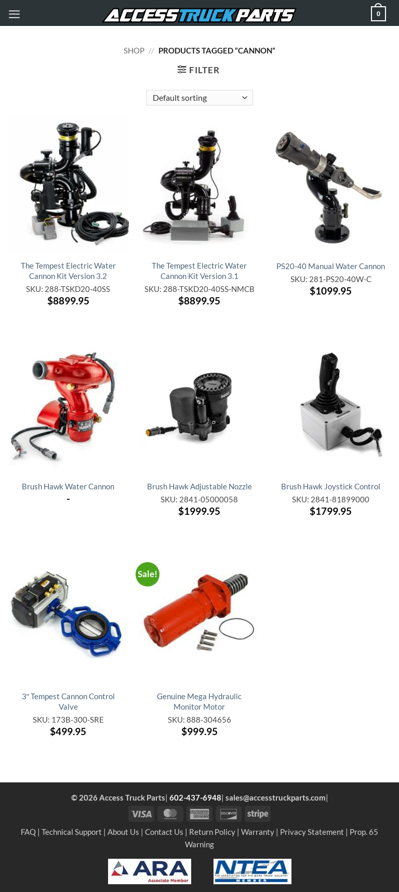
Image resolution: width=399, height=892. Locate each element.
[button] (14, 14)
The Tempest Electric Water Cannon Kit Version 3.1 (199, 270)
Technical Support (72, 831)
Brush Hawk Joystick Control (330, 486)
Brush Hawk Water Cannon (68, 486)
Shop (134, 50)
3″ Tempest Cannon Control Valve (68, 701)
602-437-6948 (195, 797)
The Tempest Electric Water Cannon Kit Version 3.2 (68, 270)
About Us (123, 831)
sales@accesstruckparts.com (275, 797)
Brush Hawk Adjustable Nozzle (199, 486)
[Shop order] (199, 97)
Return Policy (212, 831)
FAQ (28, 831)
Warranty (257, 831)
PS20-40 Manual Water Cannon (330, 266)
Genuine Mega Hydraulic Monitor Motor (199, 701)
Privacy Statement (312, 831)
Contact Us (164, 831)
